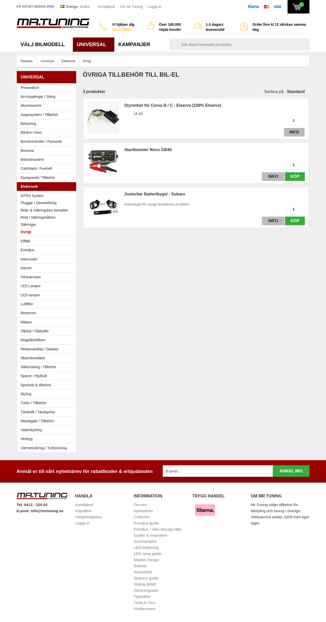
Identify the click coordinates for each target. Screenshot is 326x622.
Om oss (140, 504)
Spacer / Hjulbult (48, 376)
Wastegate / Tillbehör (48, 421)
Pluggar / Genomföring (39, 203)
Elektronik (48, 186)
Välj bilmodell (45, 44)
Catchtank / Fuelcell (36, 168)
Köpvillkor (83, 511)
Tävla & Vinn (144, 602)
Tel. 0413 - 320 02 (32, 504)
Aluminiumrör (48, 105)
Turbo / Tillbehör (48, 403)
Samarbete (143, 572)
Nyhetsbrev (143, 511)
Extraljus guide (146, 523)
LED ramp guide (147, 553)
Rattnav (140, 566)
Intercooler (29, 259)
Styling (26, 394)
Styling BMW (145, 584)
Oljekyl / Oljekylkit (48, 331)
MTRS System (32, 196)
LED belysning (146, 547)
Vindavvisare (145, 608)
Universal (93, 44)
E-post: (24, 511)
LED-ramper (30, 295)
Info (293, 132)
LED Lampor (48, 286)
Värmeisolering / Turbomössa (44, 448)
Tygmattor (142, 596)
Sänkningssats (146, 590)
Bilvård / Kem (48, 132)
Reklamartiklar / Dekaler (40, 349)
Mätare (48, 322)
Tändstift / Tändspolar (38, 412)
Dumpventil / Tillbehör (48, 178)
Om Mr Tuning (131, 7)
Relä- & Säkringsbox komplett (44, 210)
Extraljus (27, 250)
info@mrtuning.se (47, 511)
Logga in (154, 7)
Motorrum (28, 313)
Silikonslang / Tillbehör (48, 367)
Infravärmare (31, 277)
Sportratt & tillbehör (48, 385)
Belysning (48, 124)
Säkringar (28, 224)
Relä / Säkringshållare (38, 217)
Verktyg (27, 439)
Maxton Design (146, 560)
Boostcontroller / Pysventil (41, 141)
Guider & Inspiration (151, 535)
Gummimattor (145, 541)
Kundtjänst (106, 7)
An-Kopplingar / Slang (48, 97)
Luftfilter (27, 304)
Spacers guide (146, 578)
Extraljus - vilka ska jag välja (158, 529)
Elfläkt (25, 241)
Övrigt (26, 232)
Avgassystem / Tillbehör (48, 115)
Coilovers (142, 517)
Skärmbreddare (33, 358)
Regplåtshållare (33, 340)
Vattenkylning (31, 430)
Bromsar (27, 151)
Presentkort (30, 88)
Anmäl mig (291, 471)
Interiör (48, 268)
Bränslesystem (48, 159)
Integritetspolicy (88, 517)
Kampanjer (134, 44)
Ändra (84, 7)
